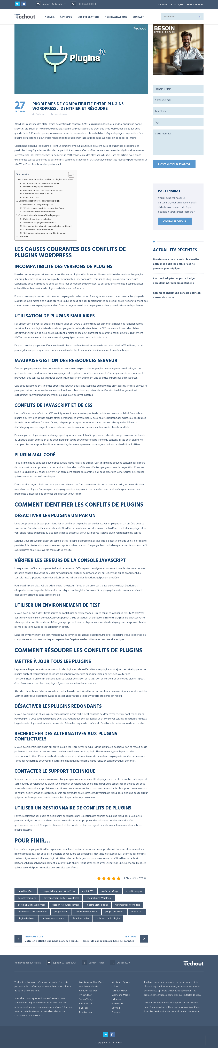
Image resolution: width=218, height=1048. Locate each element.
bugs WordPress (26, 890)
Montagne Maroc (121, 994)
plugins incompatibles (87, 911)
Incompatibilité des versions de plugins (41, 182)
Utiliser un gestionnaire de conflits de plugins (45, 232)
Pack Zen (84, 1007)
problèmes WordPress (53, 918)
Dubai (58, 1010)
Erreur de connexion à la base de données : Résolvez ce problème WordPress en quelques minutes (115, 938)
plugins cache (61, 911)
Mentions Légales (120, 981)
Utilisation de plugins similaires (38, 186)
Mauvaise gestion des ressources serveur (43, 189)
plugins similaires (26, 918)
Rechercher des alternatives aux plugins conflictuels (48, 225)
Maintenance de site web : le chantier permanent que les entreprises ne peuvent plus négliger (176, 263)
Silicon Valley (86, 998)
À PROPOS (66, 16)
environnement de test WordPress (61, 897)
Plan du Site (117, 1003)
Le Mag (160, 4)
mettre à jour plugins (97, 904)
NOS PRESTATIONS (88, 16)
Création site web (88, 990)
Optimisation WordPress (127, 904)
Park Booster (85, 1003)
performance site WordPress (32, 911)
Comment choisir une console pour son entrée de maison (177, 294)
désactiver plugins (27, 897)
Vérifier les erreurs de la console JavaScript (44, 207)
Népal (47, 1010)
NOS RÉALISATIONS (116, 16)
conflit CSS (87, 890)
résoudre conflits (80, 918)
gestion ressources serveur (65, 904)
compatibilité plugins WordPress (58, 890)
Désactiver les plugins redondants (40, 221)
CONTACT (138, 16)
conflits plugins (134, 890)
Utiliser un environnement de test (39, 210)
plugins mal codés (114, 911)
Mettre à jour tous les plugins (37, 218)
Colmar (115, 986)
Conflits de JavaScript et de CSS (38, 193)
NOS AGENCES (195, 4)
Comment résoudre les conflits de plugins (39, 214)
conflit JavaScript (110, 890)
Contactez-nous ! (175, 220)
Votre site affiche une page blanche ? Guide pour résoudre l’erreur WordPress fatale (53, 938)
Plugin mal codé (31, 196)
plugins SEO (137, 911)
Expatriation (85, 1011)
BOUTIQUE (176, 4)
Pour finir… (24, 236)
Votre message (178, 141)
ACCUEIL (49, 16)
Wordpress (61, 113)
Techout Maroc (119, 990)
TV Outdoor (85, 994)
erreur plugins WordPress (99, 897)
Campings (116, 1011)
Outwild (116, 1007)
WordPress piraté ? (88, 986)
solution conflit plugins (108, 918)
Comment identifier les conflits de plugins (39, 200)
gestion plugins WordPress (31, 904)
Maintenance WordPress (91, 981)
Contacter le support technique (38, 228)
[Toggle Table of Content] (69, 174)
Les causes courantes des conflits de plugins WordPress (45, 179)
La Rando (116, 998)
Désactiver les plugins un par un (38, 203)
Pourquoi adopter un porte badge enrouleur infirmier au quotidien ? (174, 279)
